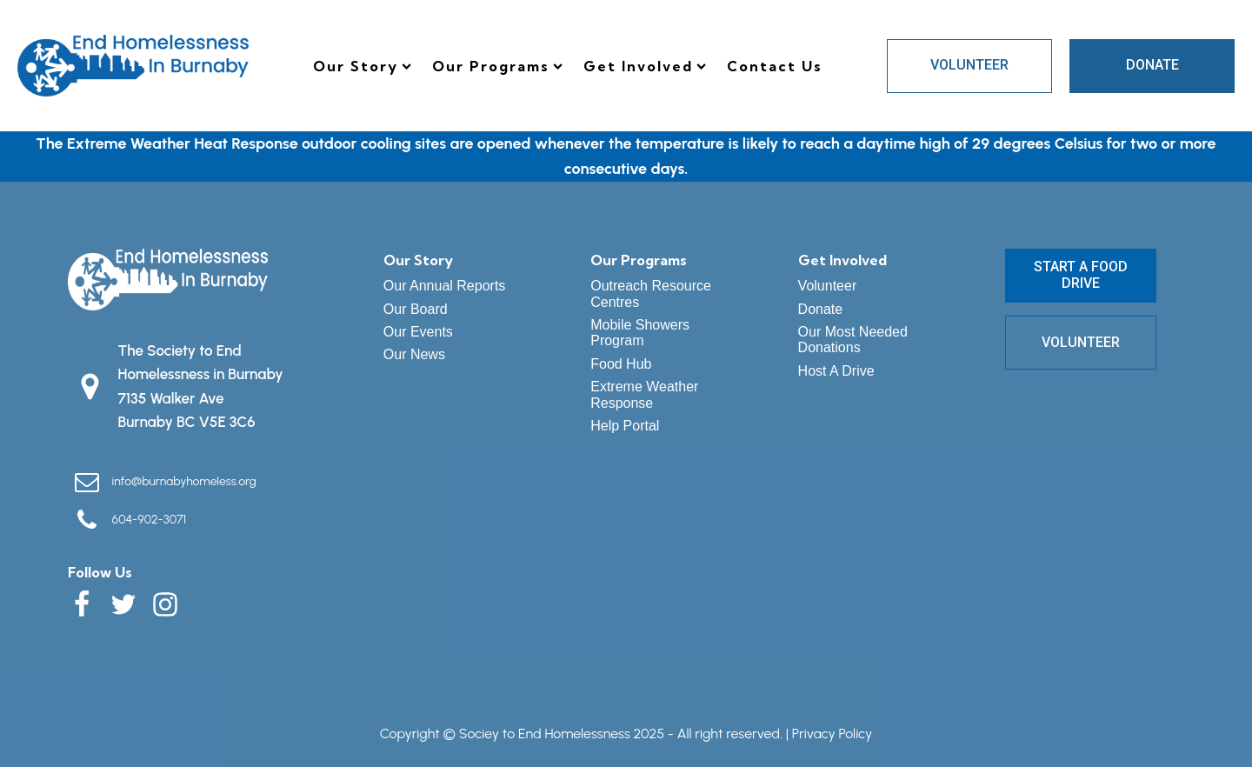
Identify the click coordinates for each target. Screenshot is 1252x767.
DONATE (1152, 65)
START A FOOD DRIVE (1081, 274)
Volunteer (827, 285)
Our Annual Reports (444, 285)
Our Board (415, 309)
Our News (414, 354)
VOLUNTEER (969, 65)
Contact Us (774, 66)
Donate (820, 309)
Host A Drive (836, 370)
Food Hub (620, 364)
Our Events (418, 331)
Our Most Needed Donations (853, 339)
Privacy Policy (832, 733)
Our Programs (497, 66)
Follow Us (100, 572)
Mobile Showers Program (639, 332)
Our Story (362, 66)
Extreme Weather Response (644, 394)
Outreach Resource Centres (650, 293)
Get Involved (644, 66)
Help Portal (624, 425)
